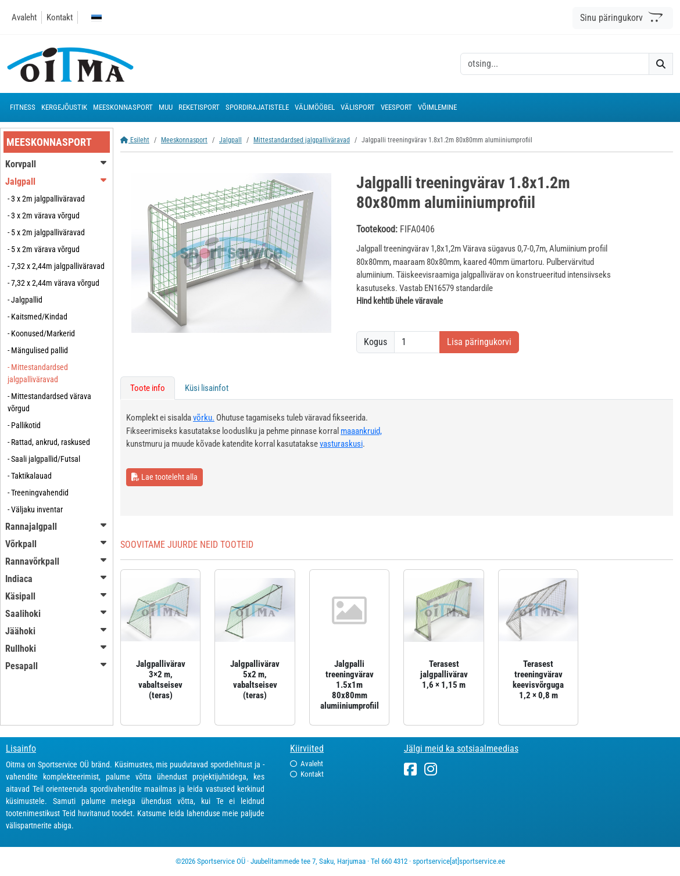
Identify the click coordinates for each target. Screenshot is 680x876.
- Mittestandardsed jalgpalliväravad (38, 373)
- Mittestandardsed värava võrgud (49, 402)
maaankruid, (361, 431)
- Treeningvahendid (38, 492)
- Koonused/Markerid (41, 333)
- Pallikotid (24, 425)
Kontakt (59, 17)
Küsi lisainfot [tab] (206, 388)
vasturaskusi (341, 444)
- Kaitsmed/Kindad (37, 316)
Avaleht (24, 17)
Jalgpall (230, 140)
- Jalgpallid (25, 299)
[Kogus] (417, 342)
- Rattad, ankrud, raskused (49, 442)
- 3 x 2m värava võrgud (44, 215)
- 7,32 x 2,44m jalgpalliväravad (56, 266)
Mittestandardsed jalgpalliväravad (301, 140)
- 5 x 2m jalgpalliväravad (46, 232)
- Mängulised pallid (38, 350)
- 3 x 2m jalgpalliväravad (46, 198)
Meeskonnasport (184, 140)
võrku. (203, 417)
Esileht (134, 140)
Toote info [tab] (147, 388)
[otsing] (554, 64)
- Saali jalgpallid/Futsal (44, 459)
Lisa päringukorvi (479, 341)
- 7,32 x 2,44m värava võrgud (53, 283)
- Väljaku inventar (35, 509)
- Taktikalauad (30, 475)
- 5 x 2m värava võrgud (44, 249)
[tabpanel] (396, 458)
